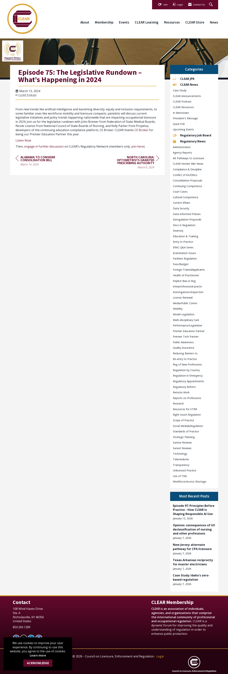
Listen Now (23, 140)
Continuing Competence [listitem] (187, 186)
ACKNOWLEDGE (38, 663)
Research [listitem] (178, 403)
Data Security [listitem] (181, 208)
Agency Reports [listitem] (182, 152)
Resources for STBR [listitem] (185, 409)
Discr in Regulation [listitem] (184, 225)
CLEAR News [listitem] (185, 85)
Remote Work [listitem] (181, 392)
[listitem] (194, 512)
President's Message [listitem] (185, 118)
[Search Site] (211, 4)
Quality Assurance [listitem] (183, 347)
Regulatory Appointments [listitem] (188, 381)
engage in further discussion (44, 146)
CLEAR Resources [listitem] (183, 107)
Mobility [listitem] (178, 308)
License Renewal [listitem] (183, 297)
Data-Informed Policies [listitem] (187, 214)
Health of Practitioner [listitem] (186, 275)
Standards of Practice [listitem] (186, 431)
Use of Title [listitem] (180, 476)
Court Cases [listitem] (180, 191)
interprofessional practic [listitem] (187, 286)
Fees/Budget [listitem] (181, 264)
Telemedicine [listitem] (181, 459)
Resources (172, 22)
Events (124, 22)
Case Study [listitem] (179, 90)
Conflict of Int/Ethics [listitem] (185, 175)
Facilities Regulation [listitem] (185, 258)
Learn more (38, 655)
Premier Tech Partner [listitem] (186, 336)
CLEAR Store (194, 22)
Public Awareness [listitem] (183, 342)
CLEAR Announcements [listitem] (187, 96)
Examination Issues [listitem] (184, 253)
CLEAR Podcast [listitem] (182, 101)
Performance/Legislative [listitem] (187, 325)
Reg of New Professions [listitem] (187, 364)
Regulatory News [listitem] (189, 141)
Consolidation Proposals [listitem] (187, 180)
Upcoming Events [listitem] (183, 129)
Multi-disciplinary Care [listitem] (186, 320)
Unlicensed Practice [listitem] (184, 470)
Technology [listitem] (180, 453)
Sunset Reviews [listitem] (182, 448)
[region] (131, 162)
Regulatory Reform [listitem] (184, 387)
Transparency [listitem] (181, 465)
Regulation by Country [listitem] (186, 370)
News (214, 22)
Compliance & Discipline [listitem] (187, 169)
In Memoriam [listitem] (181, 113)
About (84, 22)
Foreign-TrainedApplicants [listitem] (189, 269)
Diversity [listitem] (178, 230)
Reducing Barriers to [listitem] (185, 353)
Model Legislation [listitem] (183, 314)
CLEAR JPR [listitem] (183, 79)
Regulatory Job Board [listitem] (192, 135)
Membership (104, 22)
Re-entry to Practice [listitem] (185, 359)
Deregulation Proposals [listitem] (187, 219)
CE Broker (141, 130)
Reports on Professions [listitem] (187, 398)
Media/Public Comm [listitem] (185, 303)
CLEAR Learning (146, 22)
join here (137, 146)
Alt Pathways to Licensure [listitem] (188, 158)
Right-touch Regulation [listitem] (187, 414)
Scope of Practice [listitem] (183, 420)
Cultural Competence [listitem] (185, 197)
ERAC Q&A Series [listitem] (183, 247)
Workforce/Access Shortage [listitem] (189, 481)
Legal (160, 656)
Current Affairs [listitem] (181, 202)
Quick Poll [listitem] (179, 124)
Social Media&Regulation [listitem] (188, 426)
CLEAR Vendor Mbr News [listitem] (188, 163)
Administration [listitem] (182, 147)
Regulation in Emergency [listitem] (188, 375)
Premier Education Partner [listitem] (189, 331)
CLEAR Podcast (27, 95)
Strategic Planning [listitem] (184, 437)
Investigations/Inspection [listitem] (188, 292)
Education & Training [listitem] (185, 236)
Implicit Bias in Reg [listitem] (184, 281)
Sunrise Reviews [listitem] (182, 442)
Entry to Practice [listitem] (183, 241)
